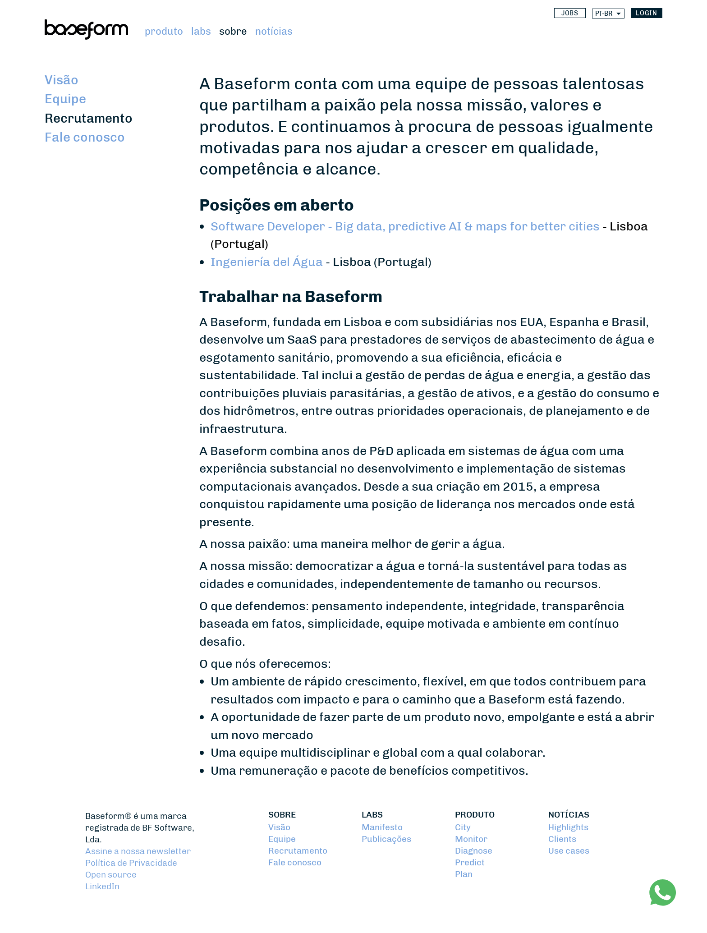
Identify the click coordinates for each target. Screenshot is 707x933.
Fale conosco (85, 137)
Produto (164, 31)
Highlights (568, 827)
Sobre (233, 31)
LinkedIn (102, 887)
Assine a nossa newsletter (138, 851)
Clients (562, 839)
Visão (61, 80)
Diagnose (473, 851)
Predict (470, 863)
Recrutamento (89, 118)
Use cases (568, 851)
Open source (111, 875)
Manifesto (382, 827)
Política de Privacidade (131, 863)
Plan (464, 874)
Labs (201, 31)
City (463, 827)
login (647, 13)
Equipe (65, 99)
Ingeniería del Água (267, 261)
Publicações (386, 839)
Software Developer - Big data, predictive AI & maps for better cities (405, 226)
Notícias (274, 31)
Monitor (471, 839)
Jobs (570, 13)
